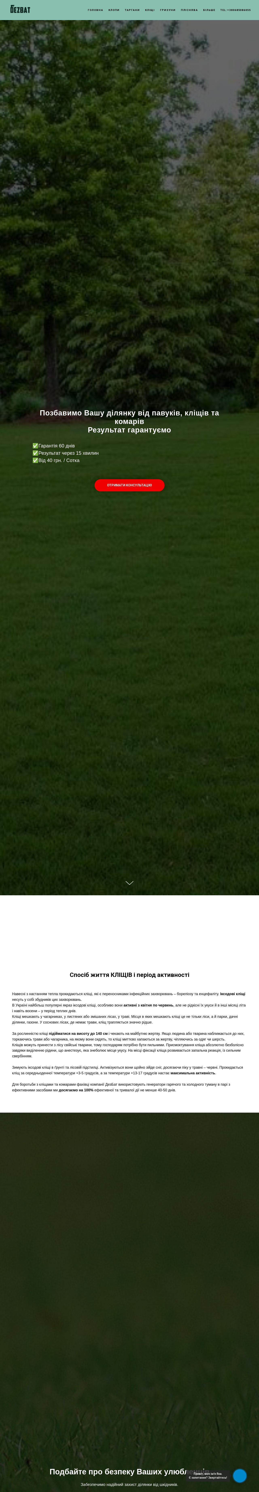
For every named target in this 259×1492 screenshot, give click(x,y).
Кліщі (150, 10)
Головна (95, 10)
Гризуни (167, 10)
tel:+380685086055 (235, 10)
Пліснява (189, 10)
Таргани (132, 10)
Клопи (114, 10)
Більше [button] (209, 10)
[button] (129, 485)
